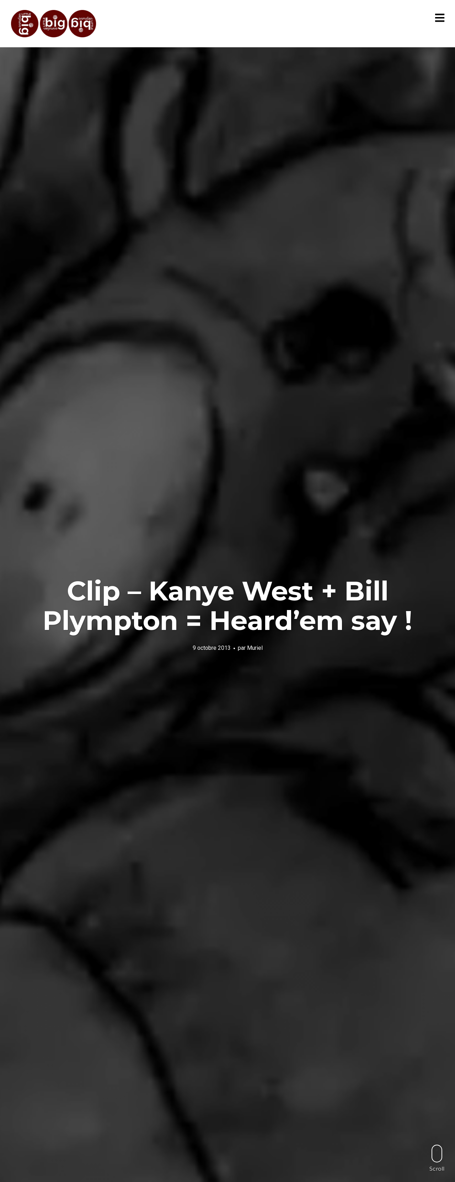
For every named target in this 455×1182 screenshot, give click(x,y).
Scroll (436, 1158)
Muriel (255, 648)
